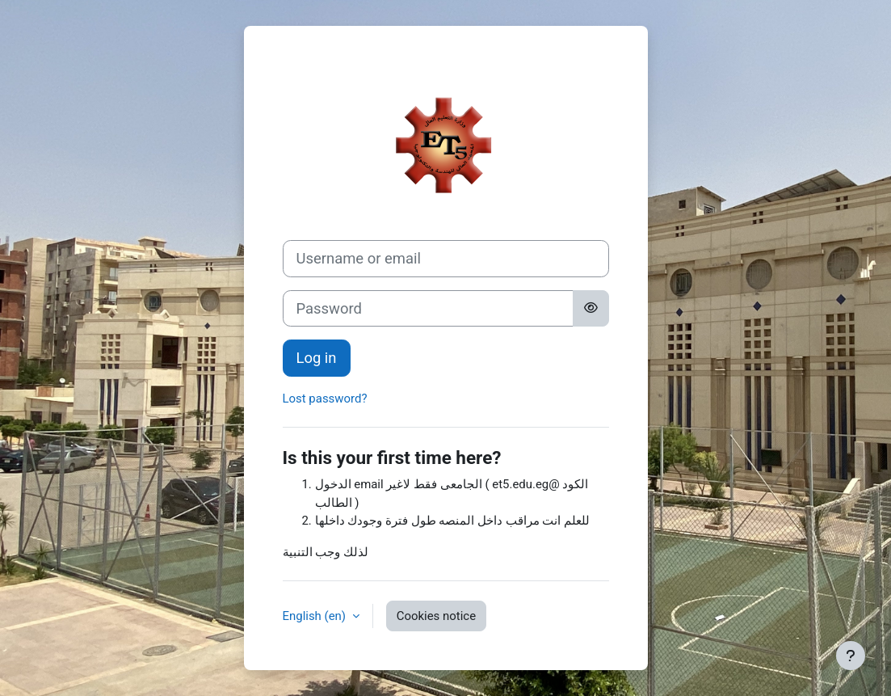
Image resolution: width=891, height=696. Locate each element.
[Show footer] (850, 655)
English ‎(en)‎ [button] (316, 616)
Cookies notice (436, 616)
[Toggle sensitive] (591, 308)
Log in (316, 357)
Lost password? (325, 398)
